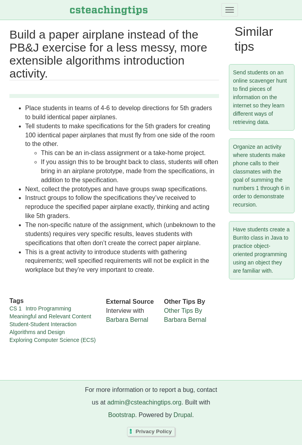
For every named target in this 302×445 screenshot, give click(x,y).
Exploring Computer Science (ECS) (52, 340)
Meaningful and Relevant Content (50, 316)
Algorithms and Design (37, 332)
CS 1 (15, 308)
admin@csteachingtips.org (144, 402)
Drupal (182, 415)
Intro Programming (48, 308)
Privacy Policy (154, 432)
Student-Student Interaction (42, 324)
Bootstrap (121, 415)
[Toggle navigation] (229, 10)
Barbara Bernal (127, 319)
